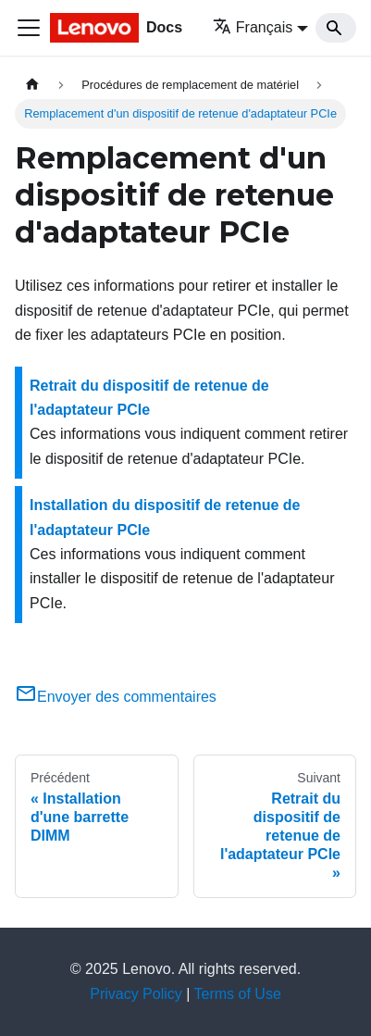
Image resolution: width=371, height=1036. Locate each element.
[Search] (335, 28)
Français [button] (252, 27)
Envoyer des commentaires (115, 697)
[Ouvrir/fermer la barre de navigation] (29, 28)
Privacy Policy (136, 994)
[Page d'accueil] (32, 84)
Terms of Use (237, 994)
